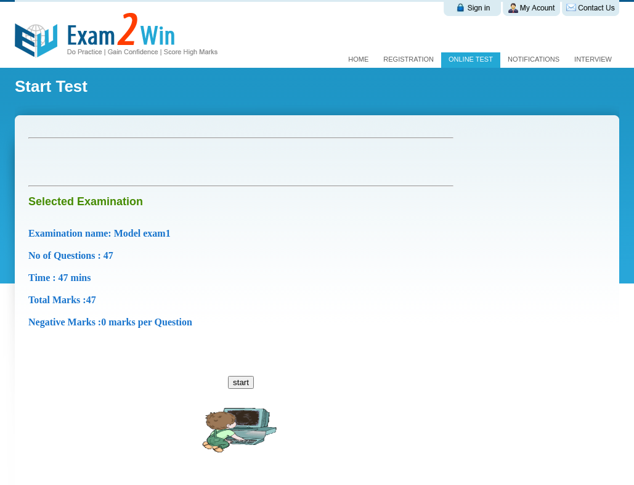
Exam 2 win (118, 35)
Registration (408, 59)
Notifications (533, 59)
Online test (471, 59)
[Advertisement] (172, 162)
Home (358, 59)
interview (593, 59)
